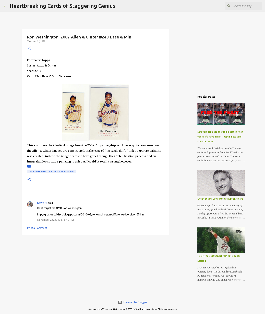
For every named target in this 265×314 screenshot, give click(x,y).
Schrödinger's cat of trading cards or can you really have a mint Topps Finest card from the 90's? (220, 136)
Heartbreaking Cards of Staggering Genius (62, 6)
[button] (29, 48)
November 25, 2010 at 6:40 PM (55, 219)
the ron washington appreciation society (51, 171)
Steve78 (42, 202)
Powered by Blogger (132, 302)
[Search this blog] (244, 6)
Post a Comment (37, 228)
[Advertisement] (95, 263)
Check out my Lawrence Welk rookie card (220, 198)
